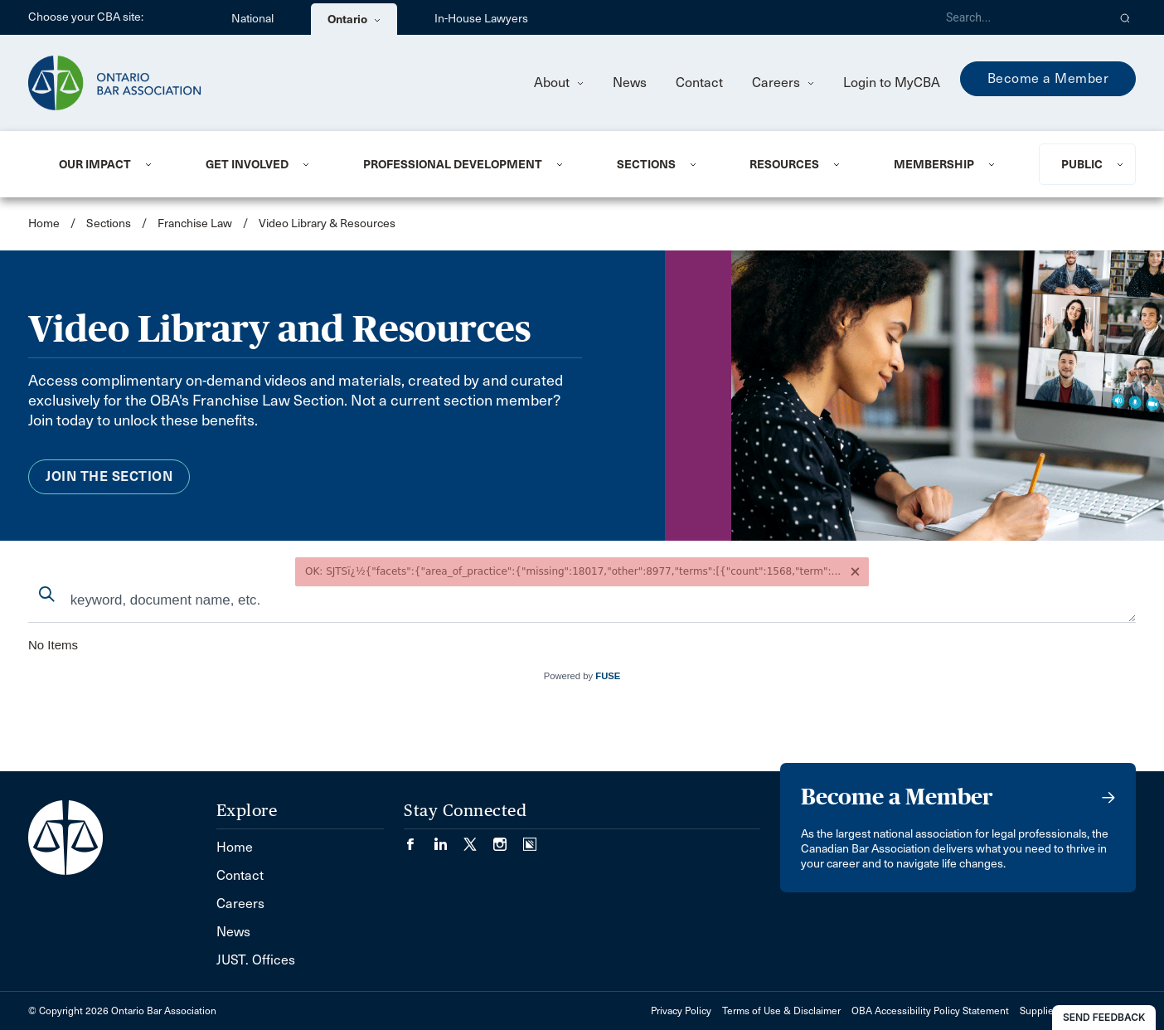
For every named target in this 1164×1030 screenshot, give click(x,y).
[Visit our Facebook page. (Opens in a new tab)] (419, 839)
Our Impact (95, 164)
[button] (1125, 17)
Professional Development (452, 164)
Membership (934, 164)
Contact (699, 82)
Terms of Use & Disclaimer (781, 1011)
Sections (646, 164)
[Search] (1020, 17)
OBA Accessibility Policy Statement (930, 1011)
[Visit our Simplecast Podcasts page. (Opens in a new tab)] (529, 839)
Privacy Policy (681, 1011)
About (559, 82)
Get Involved (247, 164)
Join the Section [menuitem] (109, 476)
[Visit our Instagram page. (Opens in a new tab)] (508, 839)
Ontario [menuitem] (354, 19)
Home (44, 223)
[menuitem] (112, 164)
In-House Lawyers (481, 19)
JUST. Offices (255, 960)
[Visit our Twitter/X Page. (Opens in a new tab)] (478, 839)
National (252, 19)
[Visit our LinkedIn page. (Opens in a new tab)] (448, 839)
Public (1082, 164)
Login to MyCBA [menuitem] (891, 82)
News (630, 82)
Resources (784, 164)
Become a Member (1048, 78)
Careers (783, 82)
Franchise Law (195, 223)
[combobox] (582, 601)
